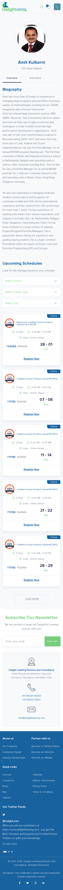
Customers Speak (11, 752)
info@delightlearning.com (31, 718)
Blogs (5, 786)
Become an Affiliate (41, 757)
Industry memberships (13, 757)
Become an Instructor (42, 752)
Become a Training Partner (45, 746)
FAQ (4, 792)
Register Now (31, 359)
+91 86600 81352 (31, 699)
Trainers (6, 797)
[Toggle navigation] (57, 6)
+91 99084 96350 (31, 695)
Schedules (35, 78)
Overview (11, 78)
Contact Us (8, 780)
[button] (41, 6)
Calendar (37, 774)
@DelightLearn (10, 821)
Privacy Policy (40, 786)
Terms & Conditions (43, 792)
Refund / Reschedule (44, 780)
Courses (6, 774)
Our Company (9, 746)
